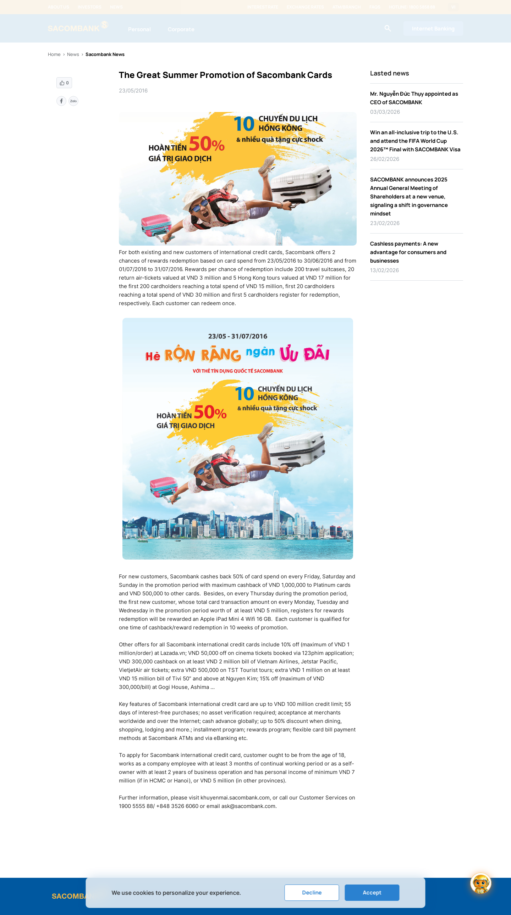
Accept (372, 892)
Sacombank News (105, 54)
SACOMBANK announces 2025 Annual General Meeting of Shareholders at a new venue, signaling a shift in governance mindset (409, 196)
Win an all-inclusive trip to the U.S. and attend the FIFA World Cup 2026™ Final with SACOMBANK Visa (415, 141)
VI (453, 7)
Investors (89, 7)
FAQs (374, 7)
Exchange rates (305, 7)
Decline (312, 892)
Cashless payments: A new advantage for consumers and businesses (408, 252)
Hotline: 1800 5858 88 (412, 7)
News (116, 7)
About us (58, 7)
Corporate (181, 29)
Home (54, 54)
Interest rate (262, 7)
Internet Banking (433, 28)
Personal (139, 29)
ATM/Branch (347, 7)
